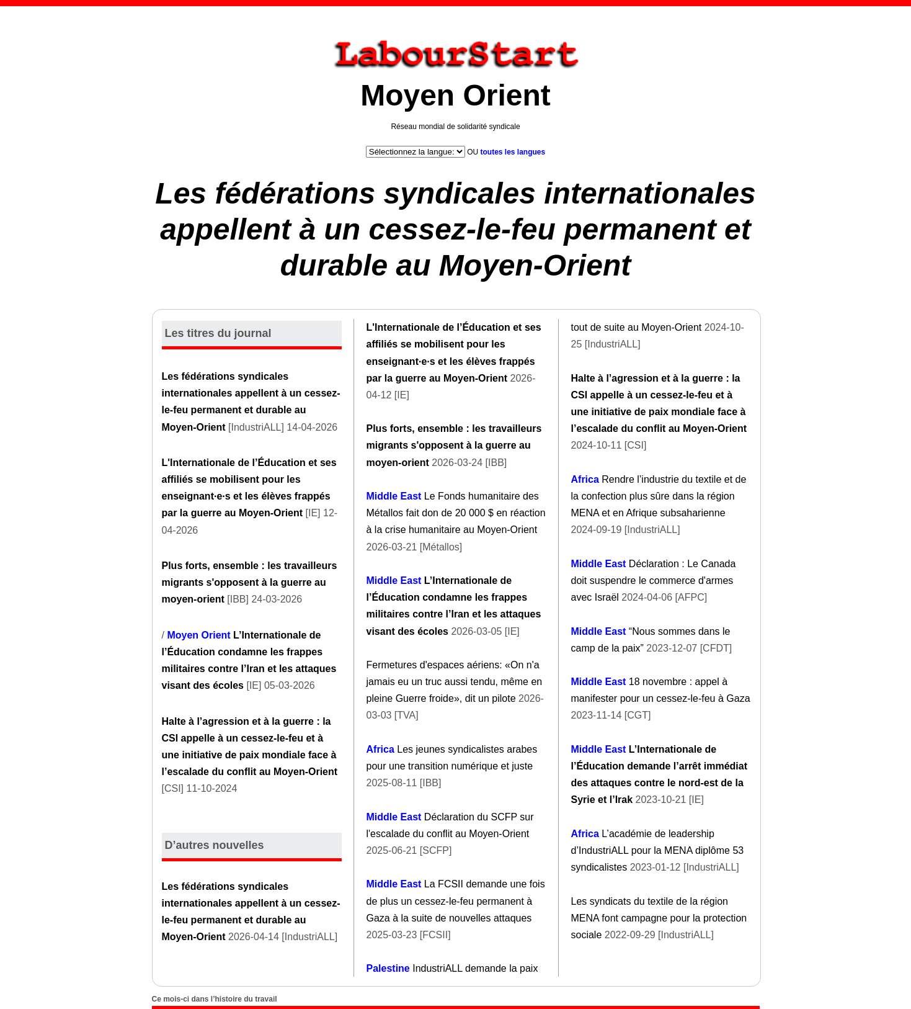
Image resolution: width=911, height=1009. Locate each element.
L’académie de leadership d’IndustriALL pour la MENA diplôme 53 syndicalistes (657, 850)
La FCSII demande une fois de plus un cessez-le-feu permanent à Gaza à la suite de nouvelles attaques (456, 901)
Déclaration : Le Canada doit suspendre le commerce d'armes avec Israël (653, 580)
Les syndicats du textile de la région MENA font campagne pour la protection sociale (659, 918)
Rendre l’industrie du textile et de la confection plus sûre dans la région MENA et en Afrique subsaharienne (659, 496)
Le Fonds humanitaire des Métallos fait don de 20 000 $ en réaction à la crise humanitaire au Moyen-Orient (456, 513)
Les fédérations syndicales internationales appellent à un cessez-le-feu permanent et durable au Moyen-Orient (455, 229)
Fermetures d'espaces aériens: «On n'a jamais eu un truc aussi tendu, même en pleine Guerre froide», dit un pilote (455, 682)
